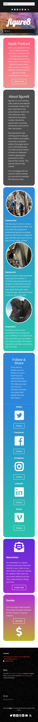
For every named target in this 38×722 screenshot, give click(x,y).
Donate (19, 621)
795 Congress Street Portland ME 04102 (17, 657)
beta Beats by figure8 (16, 673)
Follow (19, 425)
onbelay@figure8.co (10, 659)
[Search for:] (19, 4)
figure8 (19, 22)
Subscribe (19, 81)
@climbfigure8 (8, 699)
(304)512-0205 (8, 661)
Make (10, 708)
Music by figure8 (26, 676)
